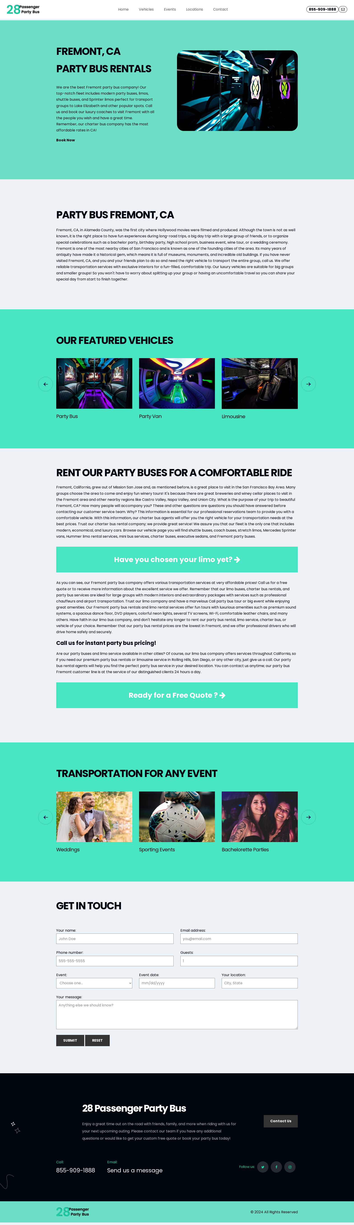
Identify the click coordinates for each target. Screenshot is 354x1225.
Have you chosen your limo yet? (177, 559)
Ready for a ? (177, 695)
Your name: (66, 930)
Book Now (65, 140)
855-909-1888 (322, 9)
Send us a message (135, 1173)
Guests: (186, 952)
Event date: (149, 975)
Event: (61, 975)
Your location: (234, 975)
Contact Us (280, 1123)
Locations (194, 9)
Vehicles (146, 9)
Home (123, 9)
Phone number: (69, 952)
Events (170, 9)
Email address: (193, 930)
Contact (220, 9)
